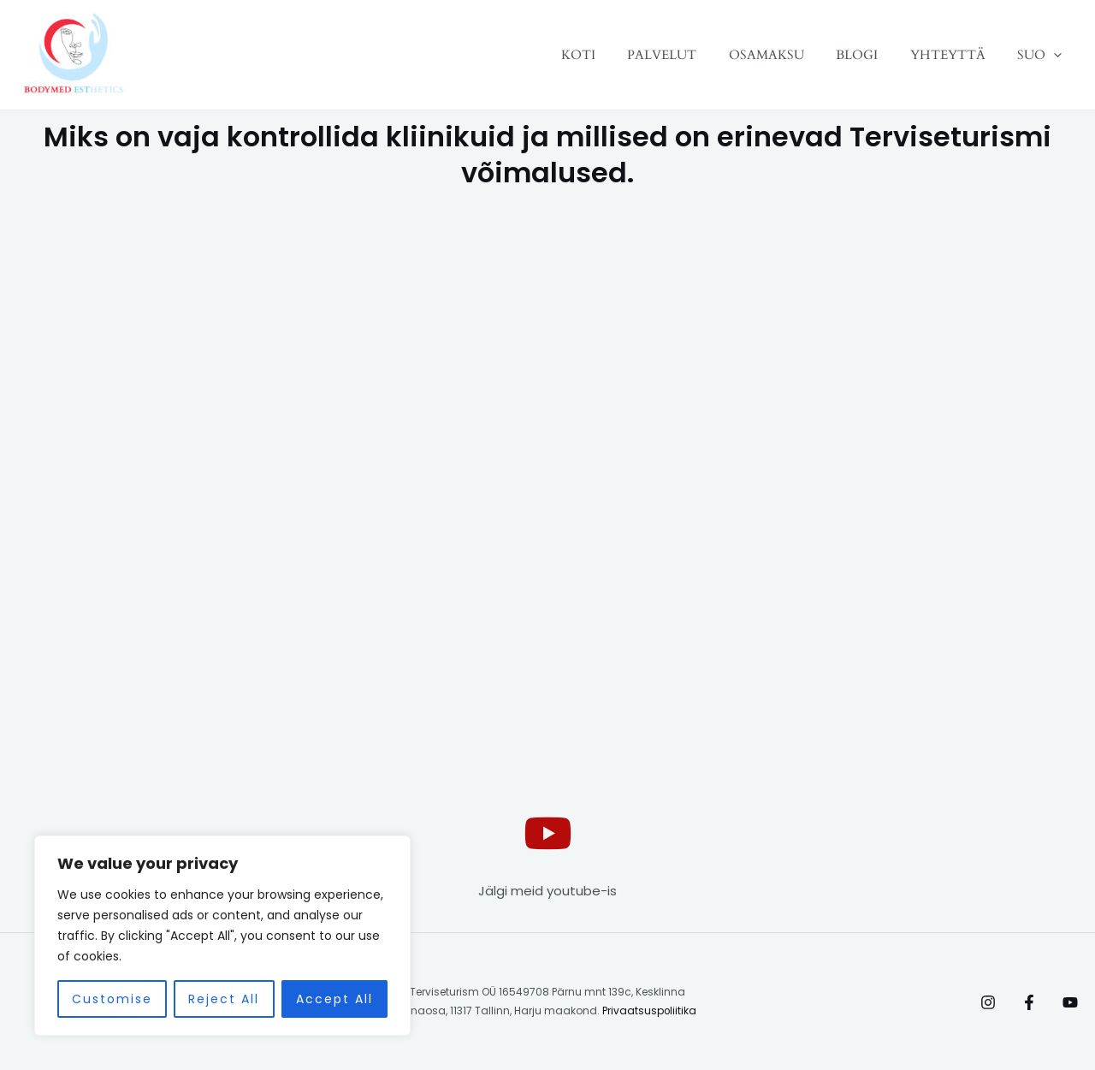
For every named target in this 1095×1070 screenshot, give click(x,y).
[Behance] (1070, 1002)
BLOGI (873, 54)
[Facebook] (1029, 1002)
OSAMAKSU (788, 54)
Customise (112, 999)
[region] (222, 935)
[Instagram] (988, 1002)
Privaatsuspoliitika (649, 1010)
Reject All (223, 999)
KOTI (613, 54)
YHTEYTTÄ (957, 54)
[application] (1057, 55)
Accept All (334, 999)
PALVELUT (690, 54)
